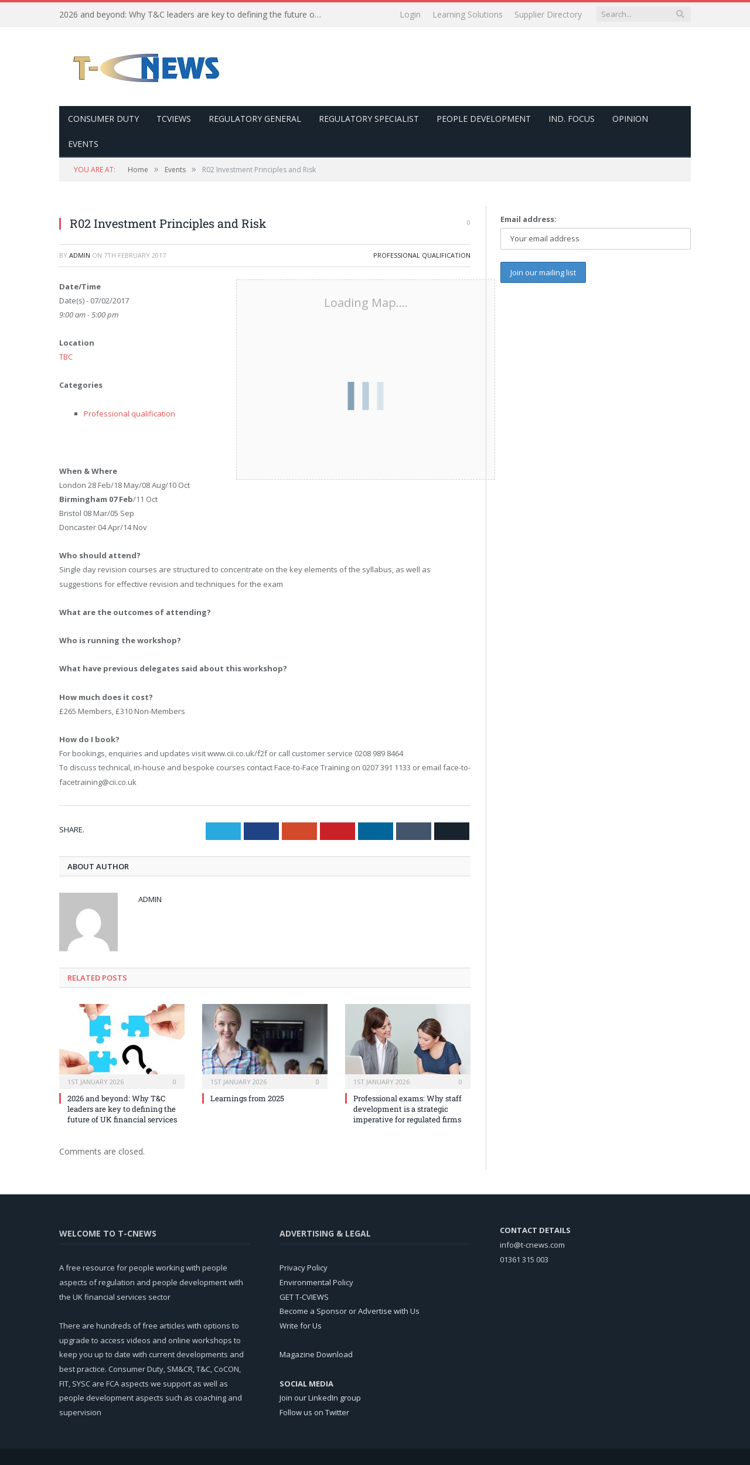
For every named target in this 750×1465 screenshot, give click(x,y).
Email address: (528, 219)
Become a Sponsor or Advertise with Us (349, 1311)
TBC (66, 356)
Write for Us (300, 1325)
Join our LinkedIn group (320, 1397)
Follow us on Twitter (314, 1412)
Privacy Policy (303, 1267)
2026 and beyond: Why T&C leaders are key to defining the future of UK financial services (194, 14)
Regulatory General (255, 118)
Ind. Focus (571, 118)
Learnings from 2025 (247, 1098)
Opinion (630, 118)
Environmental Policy (316, 1282)
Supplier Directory (548, 14)
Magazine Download (316, 1354)
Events (83, 143)
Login (410, 14)
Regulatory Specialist (369, 118)
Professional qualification (422, 255)
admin (79, 255)
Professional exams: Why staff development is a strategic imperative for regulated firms (407, 1109)
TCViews (173, 118)
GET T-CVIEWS (304, 1297)
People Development (484, 118)
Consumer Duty (103, 118)
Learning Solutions (467, 14)
